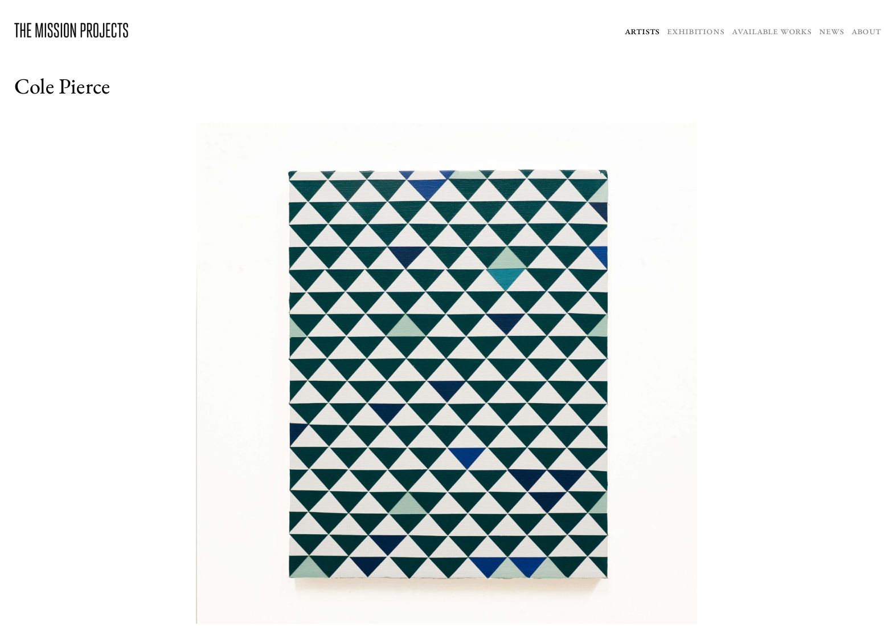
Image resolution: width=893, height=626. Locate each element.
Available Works (772, 30)
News (831, 30)
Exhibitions (695, 30)
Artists (642, 30)
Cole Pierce (62, 86)
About (866, 30)
